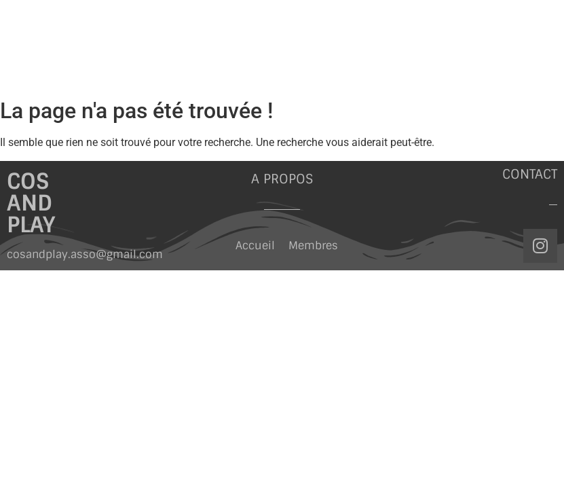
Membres (313, 245)
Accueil (255, 245)
